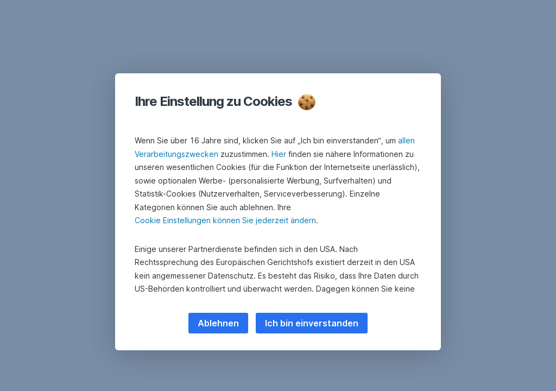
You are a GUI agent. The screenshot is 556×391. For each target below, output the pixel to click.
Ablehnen (218, 323)
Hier (278, 154)
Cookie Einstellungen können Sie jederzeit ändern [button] (225, 220)
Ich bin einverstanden (311, 323)
